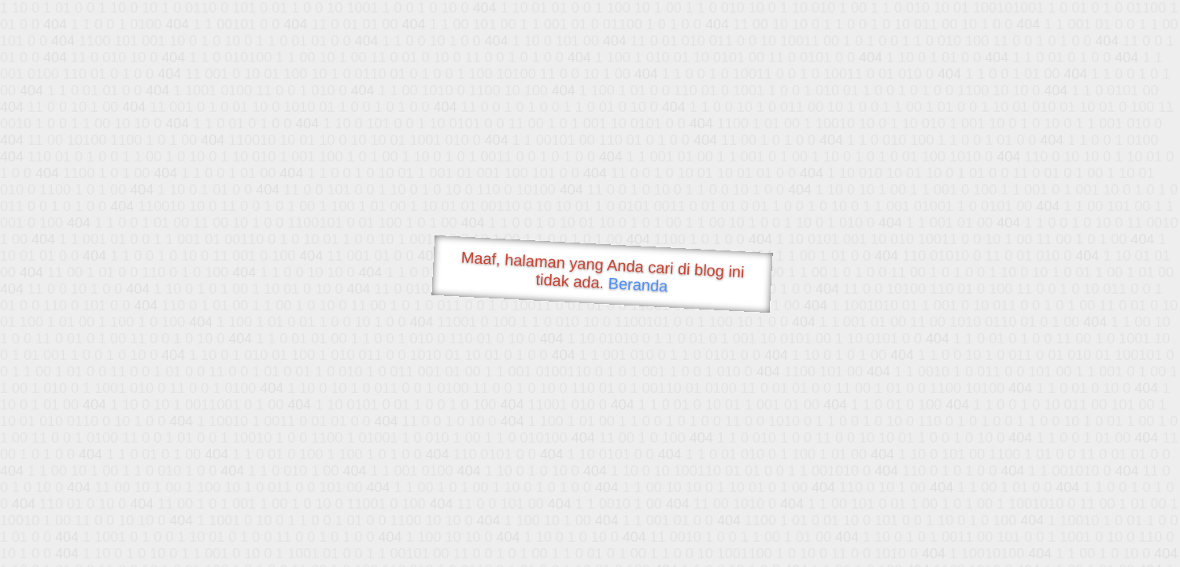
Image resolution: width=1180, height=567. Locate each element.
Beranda (638, 284)
